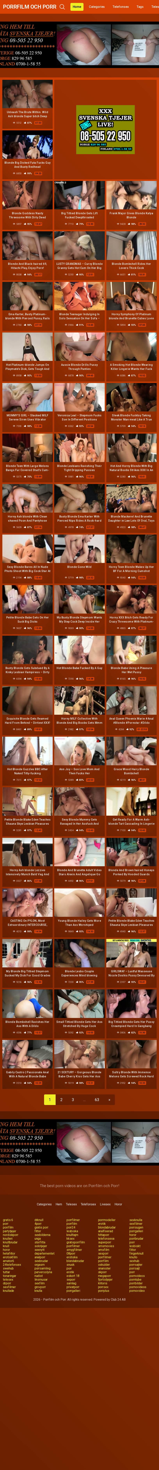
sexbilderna (42, 1235)
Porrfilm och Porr (29, 7)
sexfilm (40, 1283)
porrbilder (135, 1283)
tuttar (6, 1272)
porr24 (71, 1227)
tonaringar (9, 1276)
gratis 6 (8, 1220)
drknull (39, 1220)
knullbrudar (10, 1242)
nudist (39, 1276)
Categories (97, 7)
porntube (135, 1279)
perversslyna (43, 1272)
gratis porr (41, 1227)
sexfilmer (135, 1224)
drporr (7, 1283)
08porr (71, 1253)
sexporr (103, 1253)
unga (38, 1238)
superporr (104, 1242)
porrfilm (72, 1224)
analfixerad (105, 1231)
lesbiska (72, 1231)
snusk (71, 1265)
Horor (118, 1204)
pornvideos (137, 1276)
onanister (104, 1268)
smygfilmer (74, 1250)
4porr (38, 1224)
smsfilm (103, 1250)
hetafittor (9, 1253)
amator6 (8, 1261)
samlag (71, 1283)
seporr (71, 1279)
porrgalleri (136, 1231)
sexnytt (39, 1250)
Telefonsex (121, 7)
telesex (8, 1279)
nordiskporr (10, 1235)
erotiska (72, 1257)
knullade (8, 1291)
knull (6, 1246)
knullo (133, 1257)
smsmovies (106, 1246)
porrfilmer (73, 1220)
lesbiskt (134, 1246)
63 (97, 1099)
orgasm (40, 1265)
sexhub (134, 1261)
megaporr (104, 1276)
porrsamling (43, 1268)
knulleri (7, 1238)
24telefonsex (12, 1265)
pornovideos (137, 1287)
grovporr (40, 1287)
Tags (140, 7)
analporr (40, 1257)
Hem (59, 1204)
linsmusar (41, 1279)
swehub (8, 1268)
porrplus (103, 1291)
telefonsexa (106, 1238)
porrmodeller (106, 1220)
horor (132, 1235)
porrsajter (135, 1265)
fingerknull (136, 1253)
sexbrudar (41, 1261)
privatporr (73, 1287)
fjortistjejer (105, 1279)
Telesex (71, 1204)
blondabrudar (107, 1227)
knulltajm (72, 1235)
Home (77, 7)
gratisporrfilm (76, 1242)
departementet (44, 1253)
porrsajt (134, 1268)
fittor (38, 1231)
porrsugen (136, 1227)
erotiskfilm (10, 1257)
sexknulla (135, 1220)
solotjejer (41, 1246)
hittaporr (103, 1235)
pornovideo (137, 1291)
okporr (102, 1272)
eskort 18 (73, 1276)
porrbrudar (136, 1238)
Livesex (105, 1204)
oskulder (104, 1265)
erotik (102, 1224)
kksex (71, 1238)
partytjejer (9, 1231)
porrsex (103, 1287)
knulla (38, 1291)
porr (5, 1224)
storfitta (40, 1242)
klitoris (102, 1283)
